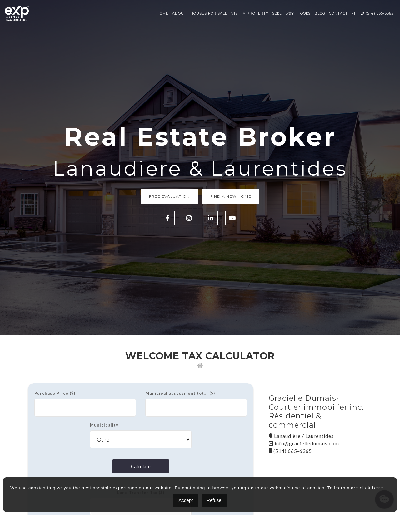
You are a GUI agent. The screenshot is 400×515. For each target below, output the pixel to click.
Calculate (141, 466)
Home (162, 13)
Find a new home (230, 196)
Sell (277, 13)
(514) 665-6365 (377, 13)
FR (354, 13)
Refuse (214, 500)
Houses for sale (209, 13)
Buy (289, 13)
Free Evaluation (169, 196)
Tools (304, 13)
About (179, 13)
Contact (338, 13)
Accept (185, 500)
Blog (319, 13)
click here (371, 488)
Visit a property (249, 13)
